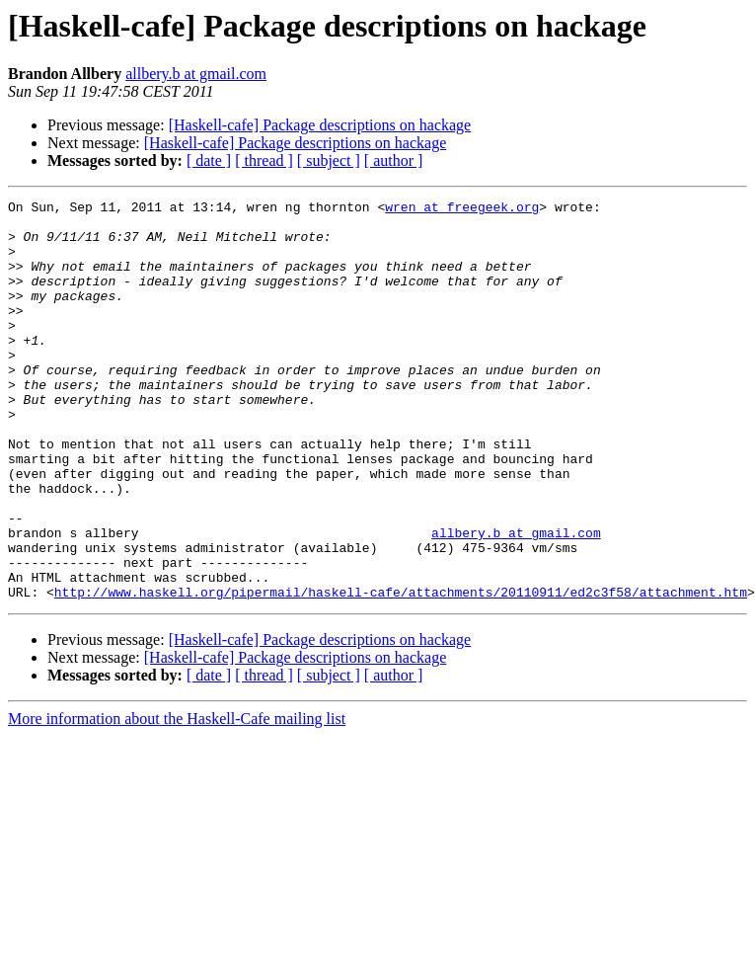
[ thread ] (264, 160)
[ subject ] (328, 160)
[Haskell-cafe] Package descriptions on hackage (320, 125)
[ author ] (393, 160)
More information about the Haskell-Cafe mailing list (176, 798)
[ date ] (209, 160)
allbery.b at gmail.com (195, 73)
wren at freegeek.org (462, 209)
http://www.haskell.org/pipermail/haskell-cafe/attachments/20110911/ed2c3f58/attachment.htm (400, 671)
